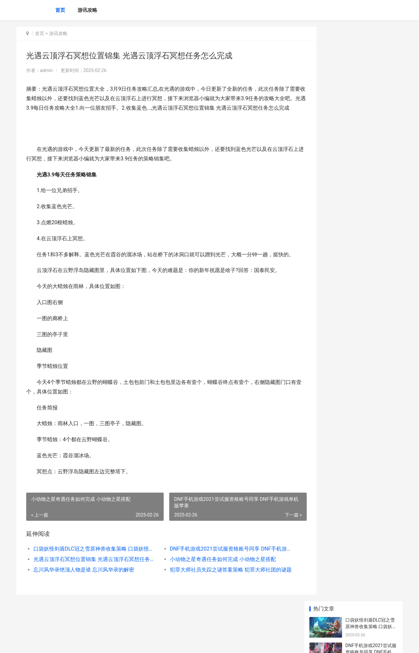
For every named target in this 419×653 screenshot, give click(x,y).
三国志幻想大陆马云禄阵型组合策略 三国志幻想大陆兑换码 (371, 377)
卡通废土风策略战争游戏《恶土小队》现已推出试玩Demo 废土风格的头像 (370, 329)
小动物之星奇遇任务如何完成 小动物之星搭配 (213, 578)
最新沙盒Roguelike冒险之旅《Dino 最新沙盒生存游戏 (371, 278)
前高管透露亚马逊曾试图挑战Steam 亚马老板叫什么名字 (370, 253)
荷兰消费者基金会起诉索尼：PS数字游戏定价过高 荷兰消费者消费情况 (371, 227)
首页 (60, 10)
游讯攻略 (87, 10)
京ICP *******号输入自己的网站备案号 (118, 642)
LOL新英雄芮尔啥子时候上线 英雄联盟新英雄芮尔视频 (371, 454)
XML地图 (160, 642)
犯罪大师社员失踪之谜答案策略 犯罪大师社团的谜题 (217, 589)
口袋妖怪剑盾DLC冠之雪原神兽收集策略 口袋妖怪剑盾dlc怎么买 (90, 568)
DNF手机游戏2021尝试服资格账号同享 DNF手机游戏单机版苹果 (217, 568)
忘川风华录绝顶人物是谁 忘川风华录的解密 (83, 589)
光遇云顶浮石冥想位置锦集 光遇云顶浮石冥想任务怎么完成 (90, 578)
